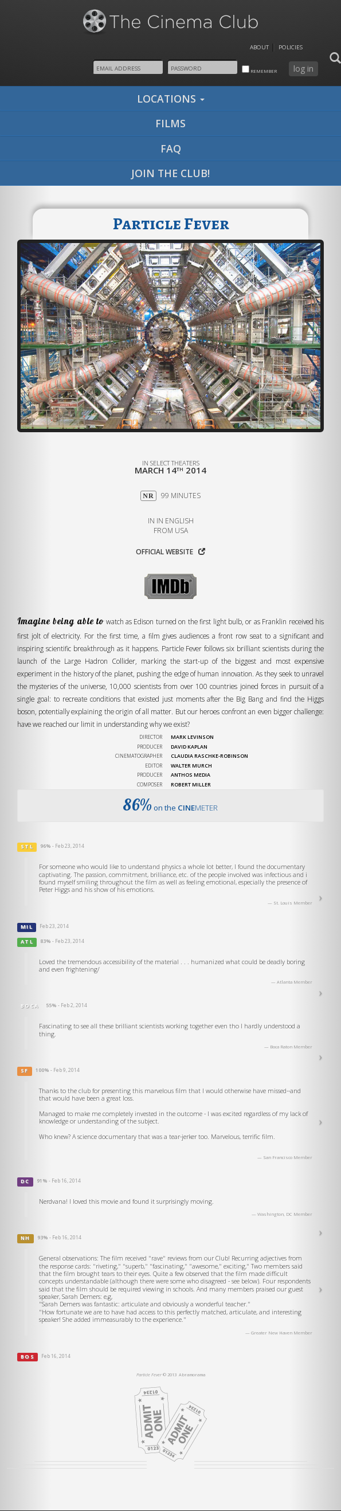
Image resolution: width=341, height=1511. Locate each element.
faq (170, 148)
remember (259, 69)
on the (170, 805)
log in (303, 68)
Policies (291, 47)
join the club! (170, 173)
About (259, 47)
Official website (170, 551)
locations (171, 98)
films (170, 123)
